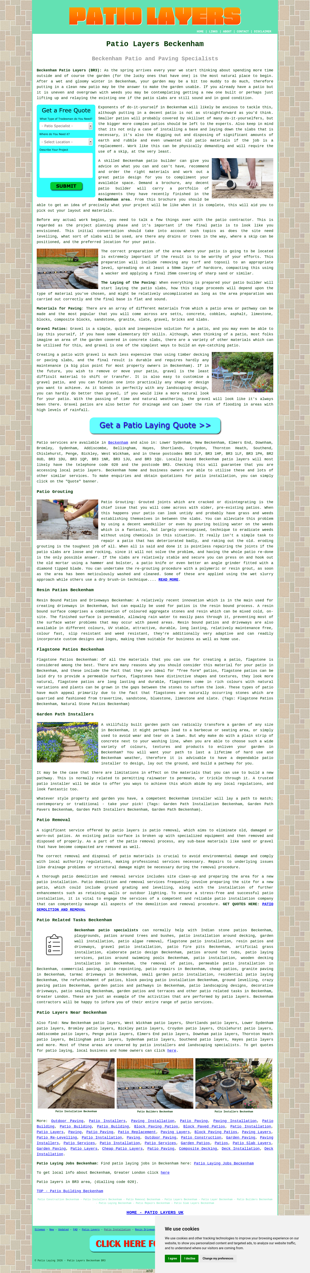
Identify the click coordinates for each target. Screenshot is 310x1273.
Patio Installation (250, 1126)
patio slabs (155, 98)
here (171, 1051)
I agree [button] (172, 1258)
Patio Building (76, 1126)
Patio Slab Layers (252, 1143)
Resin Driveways (146, 1229)
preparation (252, 294)
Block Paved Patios (204, 1126)
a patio (256, 87)
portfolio (188, 188)
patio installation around (207, 936)
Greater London (52, 997)
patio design (127, 177)
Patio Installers (107, 1121)
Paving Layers (175, 1132)
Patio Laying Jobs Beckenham (224, 1163)
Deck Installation (241, 1149)
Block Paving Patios (156, 1126)
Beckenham (118, 443)
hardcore (212, 268)
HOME (200, 31)
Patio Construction (201, 1138)
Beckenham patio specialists (106, 930)
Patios (221, 1143)
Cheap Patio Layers (122, 1149)
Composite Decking (198, 1149)
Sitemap (40, 1229)
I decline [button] (189, 1258)
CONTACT (243, 31)
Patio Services (79, 1143)
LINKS (213, 31)
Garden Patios (195, 1143)
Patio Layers (50, 1132)
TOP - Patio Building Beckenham (70, 1191)
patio (94, 87)
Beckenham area (114, 200)
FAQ (75, 1229)
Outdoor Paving (67, 1121)
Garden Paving (240, 1138)
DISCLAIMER (262, 31)
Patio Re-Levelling (57, 1138)
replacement (110, 146)
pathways (145, 986)
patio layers (236, 459)
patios (158, 124)
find (52, 1023)
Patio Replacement (137, 1132)
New (51, 1229)
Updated (63, 1229)
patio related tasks (221, 991)
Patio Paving (194, 1121)
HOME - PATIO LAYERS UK (155, 1212)
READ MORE (168, 580)
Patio (42, 443)
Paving (75, 1132)
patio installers (158, 1045)
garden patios (131, 991)
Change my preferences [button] (218, 1258)
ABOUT (227, 31)
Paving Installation (152, 1121)
